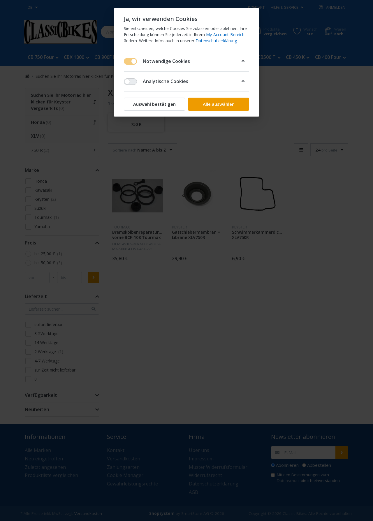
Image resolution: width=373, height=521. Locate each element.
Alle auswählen (219, 104)
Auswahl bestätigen (154, 104)
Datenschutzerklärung (216, 40)
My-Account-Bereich (225, 34)
